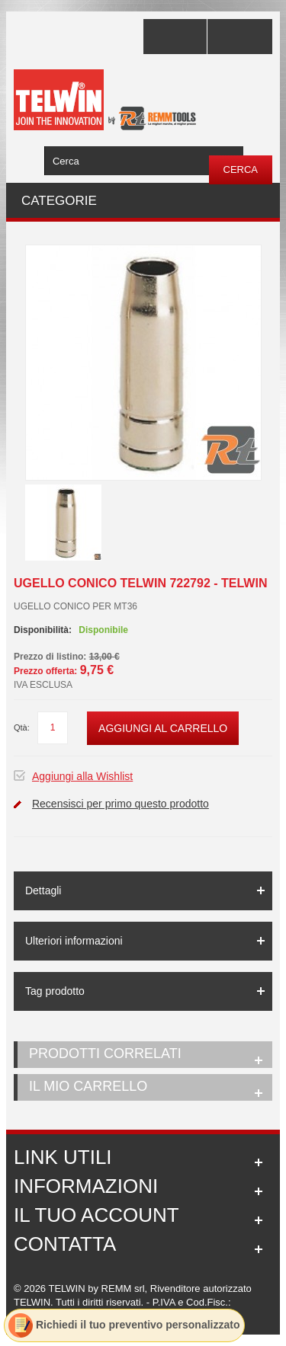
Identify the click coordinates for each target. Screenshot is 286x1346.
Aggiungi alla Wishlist (82, 776)
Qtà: (22, 727)
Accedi (239, 36)
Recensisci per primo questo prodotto (120, 804)
